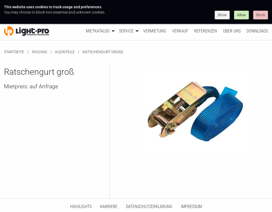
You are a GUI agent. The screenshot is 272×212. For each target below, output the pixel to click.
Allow (241, 15)
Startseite (14, 52)
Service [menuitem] (126, 31)
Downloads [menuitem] (257, 31)
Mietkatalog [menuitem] (98, 31)
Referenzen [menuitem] (205, 31)
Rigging (39, 52)
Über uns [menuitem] (232, 31)
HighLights (81, 206)
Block (260, 15)
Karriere (108, 206)
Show (222, 15)
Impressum (191, 206)
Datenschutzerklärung (149, 206)
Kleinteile (65, 52)
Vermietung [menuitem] (154, 31)
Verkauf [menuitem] (180, 31)
